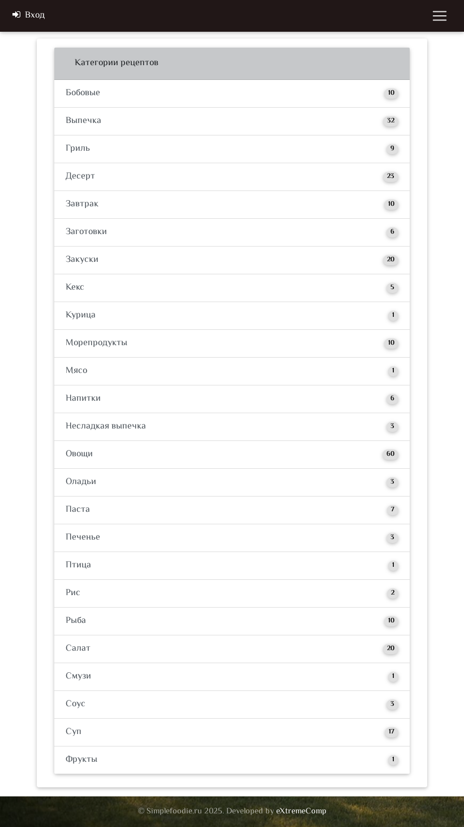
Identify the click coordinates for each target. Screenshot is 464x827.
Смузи (232, 676)
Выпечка (232, 121)
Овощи (232, 454)
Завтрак (232, 204)
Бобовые (232, 93)
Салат (232, 649)
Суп (232, 732)
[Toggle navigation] (439, 18)
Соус (232, 704)
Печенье (232, 538)
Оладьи (232, 482)
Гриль (232, 149)
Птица (232, 565)
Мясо (232, 371)
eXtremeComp (301, 811)
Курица (232, 315)
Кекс (232, 288)
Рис (232, 593)
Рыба (232, 621)
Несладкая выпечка (232, 426)
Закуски (232, 260)
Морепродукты (232, 343)
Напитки (232, 399)
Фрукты (232, 760)
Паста (232, 510)
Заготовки (232, 232)
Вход (28, 18)
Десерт (232, 176)
